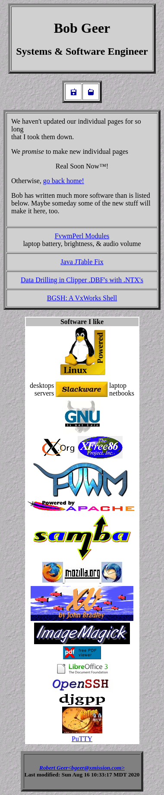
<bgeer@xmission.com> (96, 767)
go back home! (63, 180)
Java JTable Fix (81, 261)
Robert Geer (53, 767)
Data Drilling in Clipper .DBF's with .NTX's (82, 280)
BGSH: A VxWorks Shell (82, 298)
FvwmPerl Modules (82, 236)
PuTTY (82, 738)
